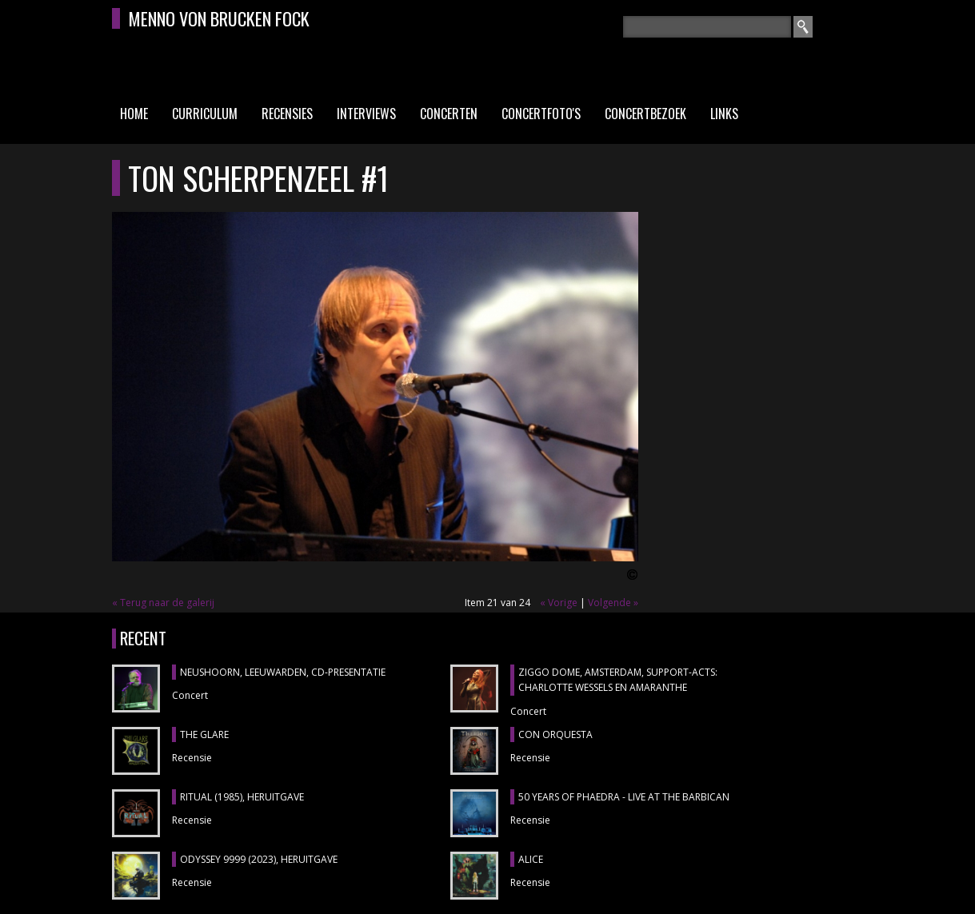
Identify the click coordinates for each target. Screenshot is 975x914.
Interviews (366, 113)
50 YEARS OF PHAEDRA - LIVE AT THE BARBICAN (623, 797)
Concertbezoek (645, 113)
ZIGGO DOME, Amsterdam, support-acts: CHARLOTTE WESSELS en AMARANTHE (617, 680)
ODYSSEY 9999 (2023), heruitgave (259, 859)
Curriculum (205, 113)
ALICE (530, 859)
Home (134, 113)
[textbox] (707, 27)
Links (724, 113)
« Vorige (558, 602)
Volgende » (613, 602)
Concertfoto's (541, 113)
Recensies (287, 113)
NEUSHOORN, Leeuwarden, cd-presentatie (283, 672)
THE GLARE (204, 734)
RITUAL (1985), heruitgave (242, 797)
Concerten (449, 113)
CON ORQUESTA (555, 734)
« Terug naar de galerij (163, 602)
